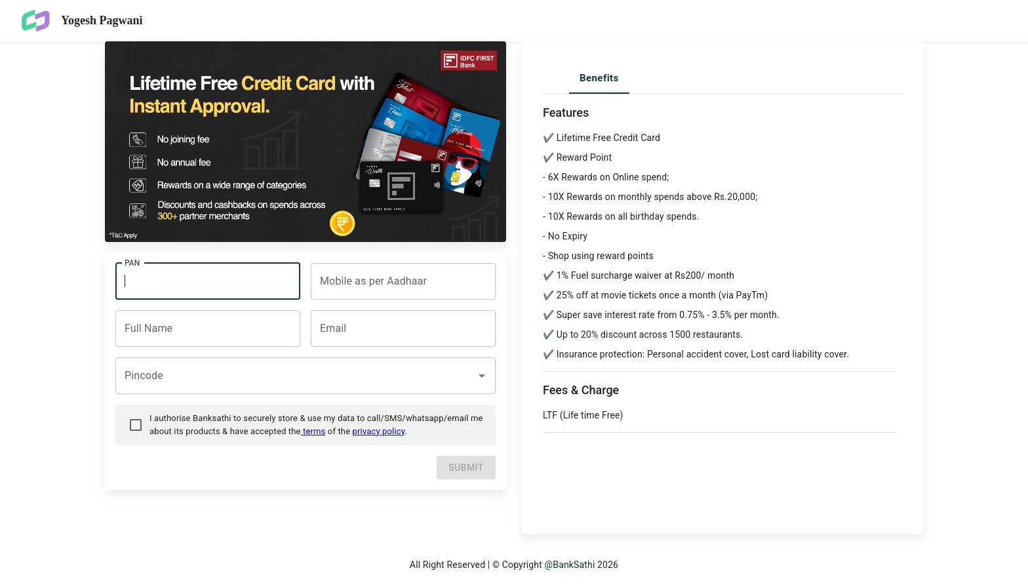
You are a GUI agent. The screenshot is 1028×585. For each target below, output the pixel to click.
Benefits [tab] (599, 78)
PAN (132, 262)
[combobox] (400, 281)
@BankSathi (570, 564)
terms (313, 431)
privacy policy (379, 431)
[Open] (482, 376)
